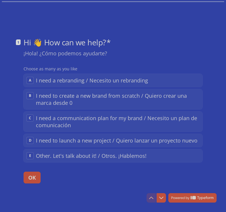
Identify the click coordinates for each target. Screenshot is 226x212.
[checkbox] (113, 80)
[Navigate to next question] (161, 198)
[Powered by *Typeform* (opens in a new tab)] (192, 198)
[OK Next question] (32, 177)
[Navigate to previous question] (151, 198)
